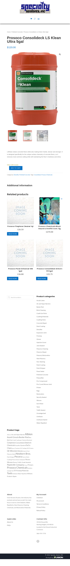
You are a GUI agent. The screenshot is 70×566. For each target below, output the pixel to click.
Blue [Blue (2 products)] (30, 437)
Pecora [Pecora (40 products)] (18, 456)
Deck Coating (41, 326)
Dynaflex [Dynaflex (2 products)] (17, 445)
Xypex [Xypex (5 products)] (14, 476)
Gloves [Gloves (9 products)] (20, 451)
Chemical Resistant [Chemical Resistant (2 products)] (27, 440)
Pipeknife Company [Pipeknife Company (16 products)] (15, 465)
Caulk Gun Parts (42, 313)
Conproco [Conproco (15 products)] (11, 442)
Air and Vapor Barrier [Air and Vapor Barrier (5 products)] (18, 434)
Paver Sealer (40, 371)
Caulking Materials (42, 316)
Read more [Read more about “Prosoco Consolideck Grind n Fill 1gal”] (42, 278)
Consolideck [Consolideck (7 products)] (20, 443)
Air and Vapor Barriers (43, 304)
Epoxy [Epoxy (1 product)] (13, 448)
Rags (38, 391)
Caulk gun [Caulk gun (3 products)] (19, 440)
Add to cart (16, 168)
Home (9, 32)
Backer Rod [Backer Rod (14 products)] (24, 437)
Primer (39, 387)
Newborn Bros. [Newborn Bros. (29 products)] (23, 453)
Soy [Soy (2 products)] (12, 470)
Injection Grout (41, 342)
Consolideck (37, 175)
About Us (10, 522)
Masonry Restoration (43, 355)
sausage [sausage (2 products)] (9, 470)
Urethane (40, 416)
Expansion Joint (42, 333)
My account (40, 501)
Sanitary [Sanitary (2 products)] (30, 468)
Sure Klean (40, 403)
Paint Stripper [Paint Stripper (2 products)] (10, 457)
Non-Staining (41, 362)
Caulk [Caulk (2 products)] (14, 440)
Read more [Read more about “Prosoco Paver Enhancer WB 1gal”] (12, 278)
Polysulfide (40, 378)
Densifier (16, 175)
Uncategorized (41, 413)
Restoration (40, 394)
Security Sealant (42, 397)
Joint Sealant (41, 345)
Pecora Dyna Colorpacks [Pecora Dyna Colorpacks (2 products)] (18, 459)
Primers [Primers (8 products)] (30, 465)
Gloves (39, 339)
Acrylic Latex (41, 300)
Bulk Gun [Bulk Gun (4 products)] (9, 440)
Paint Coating (41, 365)
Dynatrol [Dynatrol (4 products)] (23, 445)
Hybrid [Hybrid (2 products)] (13, 454)
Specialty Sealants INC (57, 555)
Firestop (39, 336)
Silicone (39, 400)
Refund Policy (41, 510)
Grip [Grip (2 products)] (24, 451)
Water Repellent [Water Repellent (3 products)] (22, 473)
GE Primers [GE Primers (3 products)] (30, 448)
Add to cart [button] (61, 198)
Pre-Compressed (42, 381)
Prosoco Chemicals (46, 175)
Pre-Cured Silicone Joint (44, 384)
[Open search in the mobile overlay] (20, 297)
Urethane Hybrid (42, 420)
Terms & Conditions (43, 504)
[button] (60, 54)
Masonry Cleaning (42, 349)
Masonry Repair (42, 352)
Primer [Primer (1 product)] (25, 465)
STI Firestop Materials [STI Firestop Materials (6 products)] (21, 471)
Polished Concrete (17, 32)
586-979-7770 (41, 533)
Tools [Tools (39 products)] (9, 473)
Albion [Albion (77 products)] (28, 434)
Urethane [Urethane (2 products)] (15, 473)
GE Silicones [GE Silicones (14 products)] (12, 451)
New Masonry (41, 358)
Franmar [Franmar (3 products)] (17, 448)
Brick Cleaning (41, 310)
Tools (38, 407)
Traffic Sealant (41, 410)
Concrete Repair (42, 323)
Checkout (40, 497)
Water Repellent (42, 423)
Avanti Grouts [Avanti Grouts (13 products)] (13, 437)
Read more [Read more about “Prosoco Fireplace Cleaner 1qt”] (12, 234)
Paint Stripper (41, 368)
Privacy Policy (41, 507)
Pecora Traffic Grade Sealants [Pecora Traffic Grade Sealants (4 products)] (22, 462)
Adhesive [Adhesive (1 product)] (9, 434)
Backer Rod (40, 307)
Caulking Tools (41, 320)
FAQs (9, 525)
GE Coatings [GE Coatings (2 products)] (23, 448)
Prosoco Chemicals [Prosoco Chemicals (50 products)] (17, 467)
